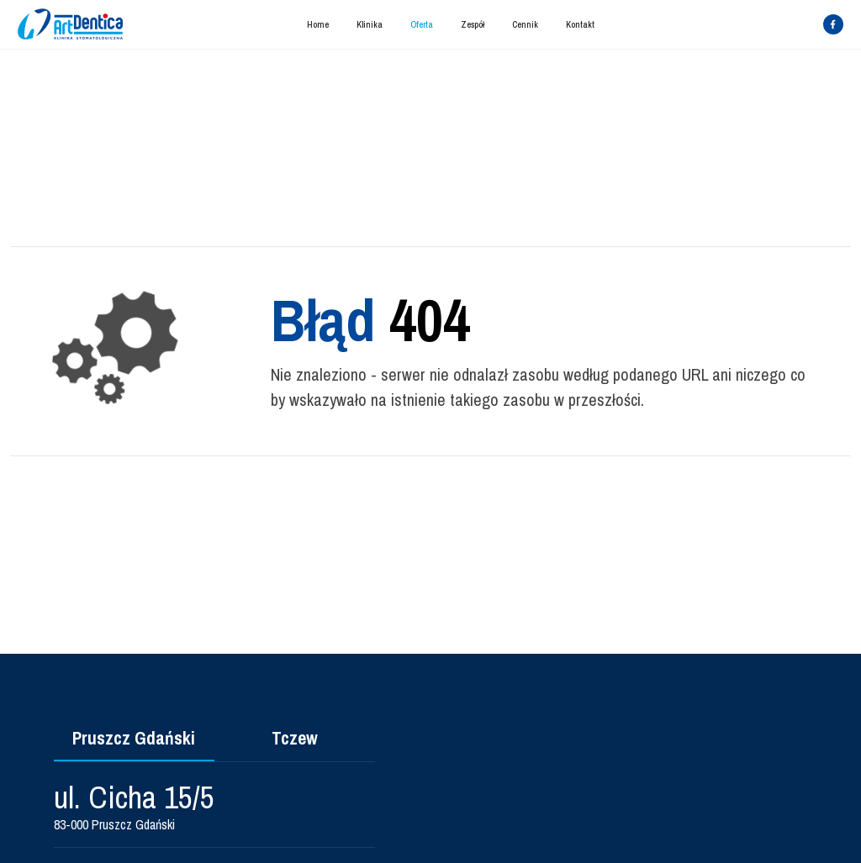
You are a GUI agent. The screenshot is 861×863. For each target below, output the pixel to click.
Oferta (421, 24)
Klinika (370, 24)
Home (318, 24)
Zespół (472, 24)
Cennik (525, 24)
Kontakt (580, 24)
